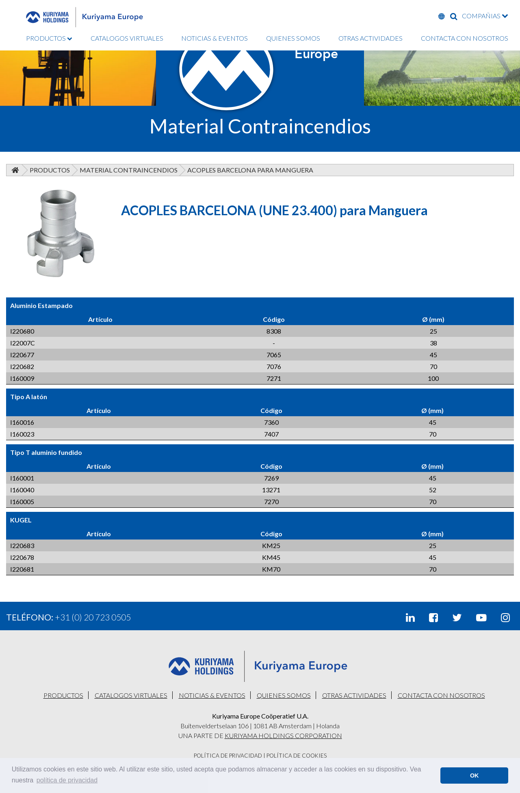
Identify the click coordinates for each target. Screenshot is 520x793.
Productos (50, 170)
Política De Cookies (296, 755)
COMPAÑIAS (485, 16)
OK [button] (474, 775)
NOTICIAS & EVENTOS (214, 38)
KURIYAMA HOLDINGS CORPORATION (283, 735)
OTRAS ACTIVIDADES (370, 38)
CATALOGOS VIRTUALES (127, 38)
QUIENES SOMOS (293, 38)
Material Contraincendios (129, 170)
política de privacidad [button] (67, 780)
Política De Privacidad (228, 755)
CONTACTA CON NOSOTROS (464, 38)
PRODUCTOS (49, 38)
